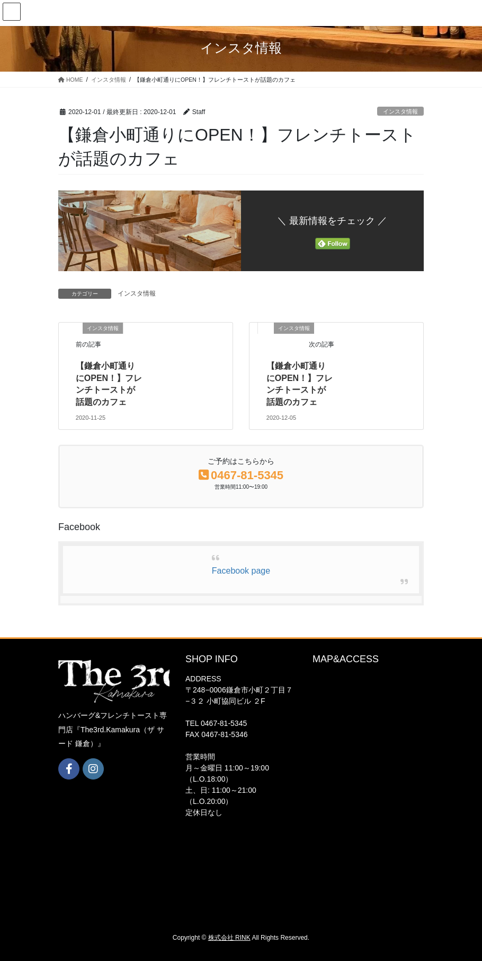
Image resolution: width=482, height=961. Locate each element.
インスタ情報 (400, 111)
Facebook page (241, 570)
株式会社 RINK (229, 937)
